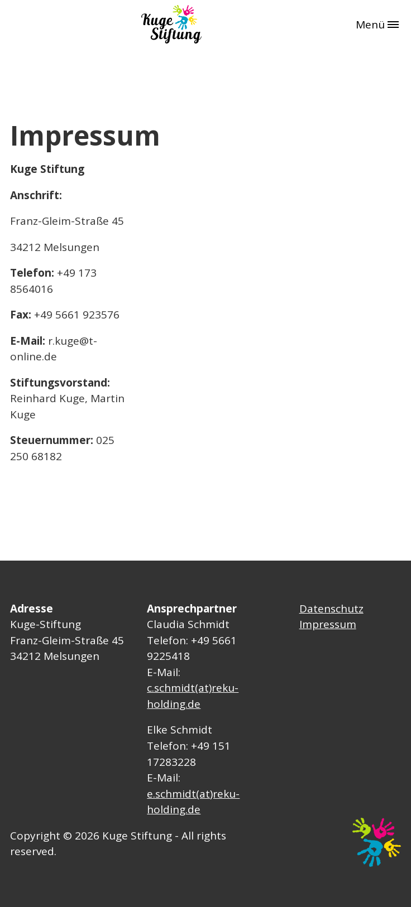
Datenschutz (331, 608)
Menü (377, 24)
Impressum (327, 624)
